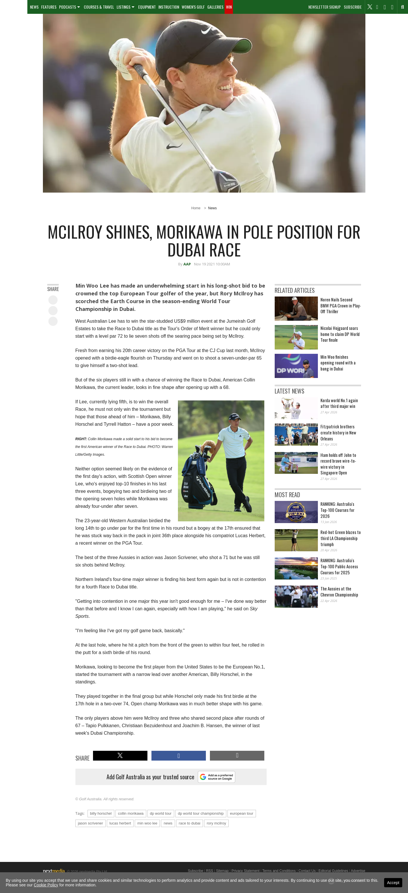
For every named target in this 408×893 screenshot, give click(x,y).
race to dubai (189, 823)
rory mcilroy (216, 823)
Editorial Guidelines (333, 871)
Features (48, 7)
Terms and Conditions (279, 871)
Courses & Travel (99, 7)
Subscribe (353, 7)
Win (229, 7)
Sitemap (222, 871)
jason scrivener (90, 823)
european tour (241, 813)
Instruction (168, 7)
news (168, 823)
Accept (393, 882)
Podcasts (67, 7)
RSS (209, 871)
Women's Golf (193, 7)
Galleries (215, 7)
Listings (123, 7)
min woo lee (147, 823)
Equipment (147, 7)
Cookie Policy (46, 885)
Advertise (358, 871)
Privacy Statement (245, 871)
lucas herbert (120, 823)
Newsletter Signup (324, 7)
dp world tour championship (201, 813)
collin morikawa (131, 813)
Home (195, 208)
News (34, 7)
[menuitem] (13, 7)
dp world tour (161, 813)
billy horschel (101, 813)
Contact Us (307, 871)
